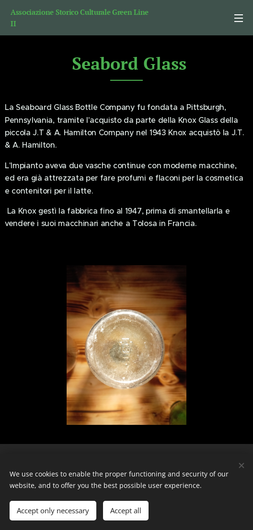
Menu (238, 18)
